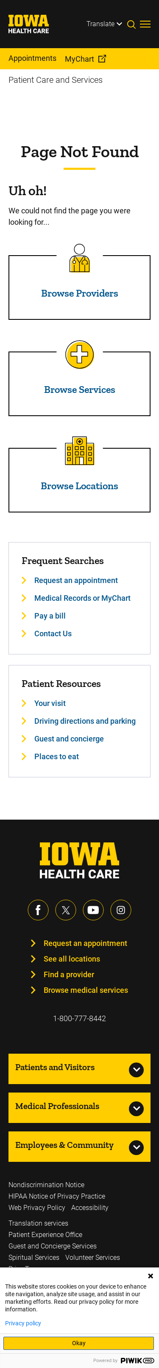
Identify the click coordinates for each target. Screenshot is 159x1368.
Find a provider (69, 974)
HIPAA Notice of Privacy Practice (56, 1196)
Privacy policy (23, 1323)
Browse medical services (86, 990)
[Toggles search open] (133, 24)
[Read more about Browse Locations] (79, 451)
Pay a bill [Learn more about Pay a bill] (50, 615)
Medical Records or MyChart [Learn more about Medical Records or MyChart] (82, 598)
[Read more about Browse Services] (79, 354)
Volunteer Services (92, 1258)
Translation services (38, 1223)
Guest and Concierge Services (52, 1246)
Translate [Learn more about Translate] (100, 24)
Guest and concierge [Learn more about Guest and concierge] (69, 738)
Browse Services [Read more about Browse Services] (79, 389)
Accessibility (90, 1208)
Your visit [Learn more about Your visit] (50, 703)
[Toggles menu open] (145, 24)
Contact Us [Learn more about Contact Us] (53, 633)
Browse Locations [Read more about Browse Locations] (79, 486)
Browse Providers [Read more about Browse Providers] (79, 293)
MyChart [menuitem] (79, 59)
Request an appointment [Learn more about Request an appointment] (76, 580)
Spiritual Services (33, 1258)
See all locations (72, 958)
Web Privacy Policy (36, 1208)
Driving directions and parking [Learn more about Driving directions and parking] (85, 721)
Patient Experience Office (45, 1235)
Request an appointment (85, 943)
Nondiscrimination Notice (46, 1185)
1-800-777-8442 (79, 1018)
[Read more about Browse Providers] (79, 258)
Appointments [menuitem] (32, 58)
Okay (79, 1343)
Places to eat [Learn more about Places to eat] (56, 756)
